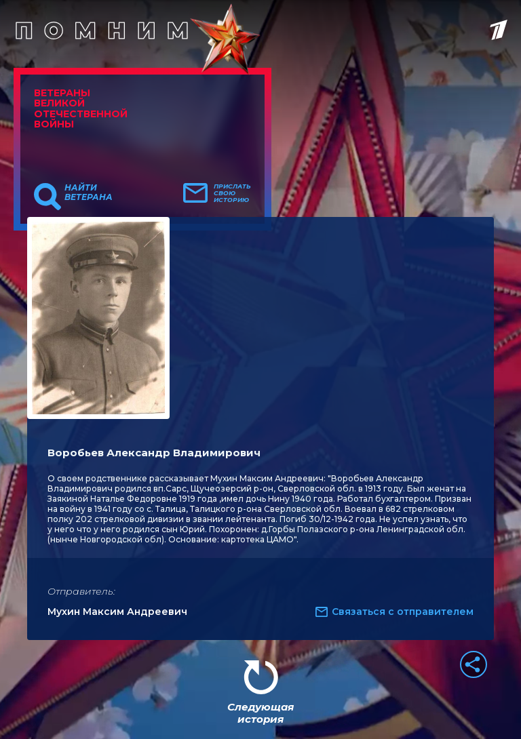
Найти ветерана (88, 192)
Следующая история (260, 712)
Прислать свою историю (232, 193)
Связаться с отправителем (403, 611)
